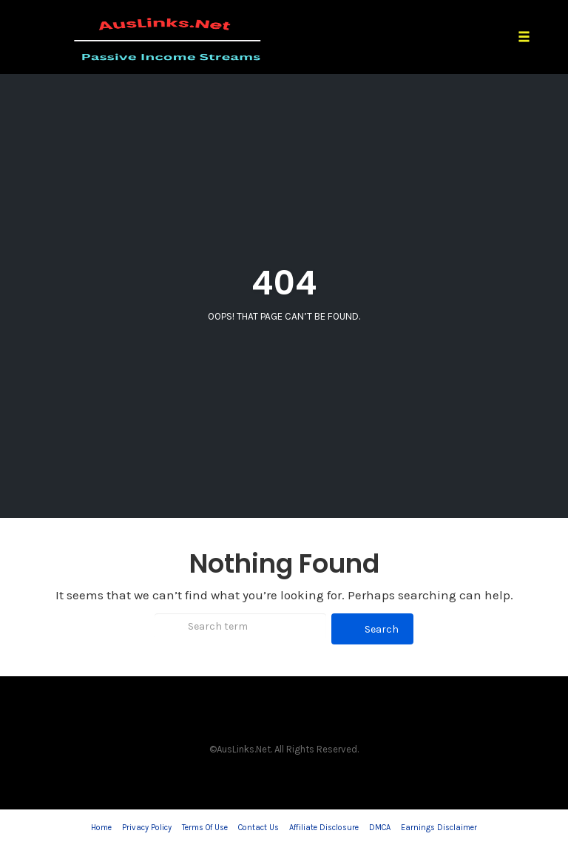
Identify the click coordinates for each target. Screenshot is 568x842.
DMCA (379, 827)
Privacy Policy (147, 827)
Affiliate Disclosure (324, 827)
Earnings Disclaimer (439, 827)
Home (101, 827)
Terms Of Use (205, 827)
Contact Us (258, 827)
